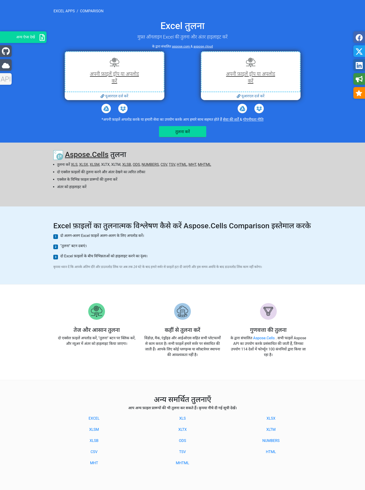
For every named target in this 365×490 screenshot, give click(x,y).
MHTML (204, 164)
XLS (74, 164)
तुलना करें (182, 131)
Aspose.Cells (86, 154)
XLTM (271, 429)
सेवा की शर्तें (231, 119)
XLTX (182, 429)
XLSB (126, 164)
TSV (172, 164)
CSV (164, 164)
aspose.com (181, 46)
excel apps (64, 11)
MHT (192, 164)
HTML (182, 164)
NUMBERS (150, 164)
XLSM (94, 164)
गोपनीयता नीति (253, 119)
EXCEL (93, 418)
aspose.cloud (203, 46)
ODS (136, 164)
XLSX (83, 164)
